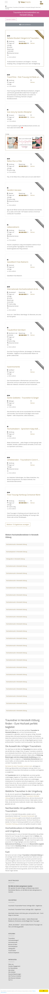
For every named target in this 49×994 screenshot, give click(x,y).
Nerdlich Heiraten (14, 190)
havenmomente (13, 367)
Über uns (11, 964)
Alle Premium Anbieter (14, 976)
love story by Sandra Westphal (19, 112)
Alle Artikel (11, 970)
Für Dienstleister (13, 968)
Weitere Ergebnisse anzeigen (18, 524)
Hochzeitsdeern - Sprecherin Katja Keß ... (23, 429)
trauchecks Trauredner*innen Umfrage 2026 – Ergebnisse (24, 909)
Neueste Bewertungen (14, 974)
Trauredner (11, 938)
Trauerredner (12, 950)
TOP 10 (10, 980)
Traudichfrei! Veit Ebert (16, 330)
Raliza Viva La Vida (14, 161)
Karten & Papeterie (13, 952)
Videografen (11, 948)
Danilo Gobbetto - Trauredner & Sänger (23, 398)
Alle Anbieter (12, 972)
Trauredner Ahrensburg (12, 818)
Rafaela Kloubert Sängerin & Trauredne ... (24, 38)
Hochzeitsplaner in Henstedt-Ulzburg (16, 552)
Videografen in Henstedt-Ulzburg (15, 559)
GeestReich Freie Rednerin (17, 262)
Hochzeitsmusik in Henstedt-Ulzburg (16, 544)
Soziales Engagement (14, 966)
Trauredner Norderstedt (27, 816)
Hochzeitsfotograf (13, 940)
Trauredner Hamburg (11, 824)
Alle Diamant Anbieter (14, 978)
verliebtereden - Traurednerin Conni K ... (23, 460)
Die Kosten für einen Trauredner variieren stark (18, 766)
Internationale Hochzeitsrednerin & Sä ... (23, 289)
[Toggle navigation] (6, 2)
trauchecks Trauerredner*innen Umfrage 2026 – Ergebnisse (25, 905)
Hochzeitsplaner (13, 946)
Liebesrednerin (13, 227)
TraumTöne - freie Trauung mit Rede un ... (24, 77)
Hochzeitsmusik (12, 942)
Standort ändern (11, 19)
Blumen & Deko (12, 944)
